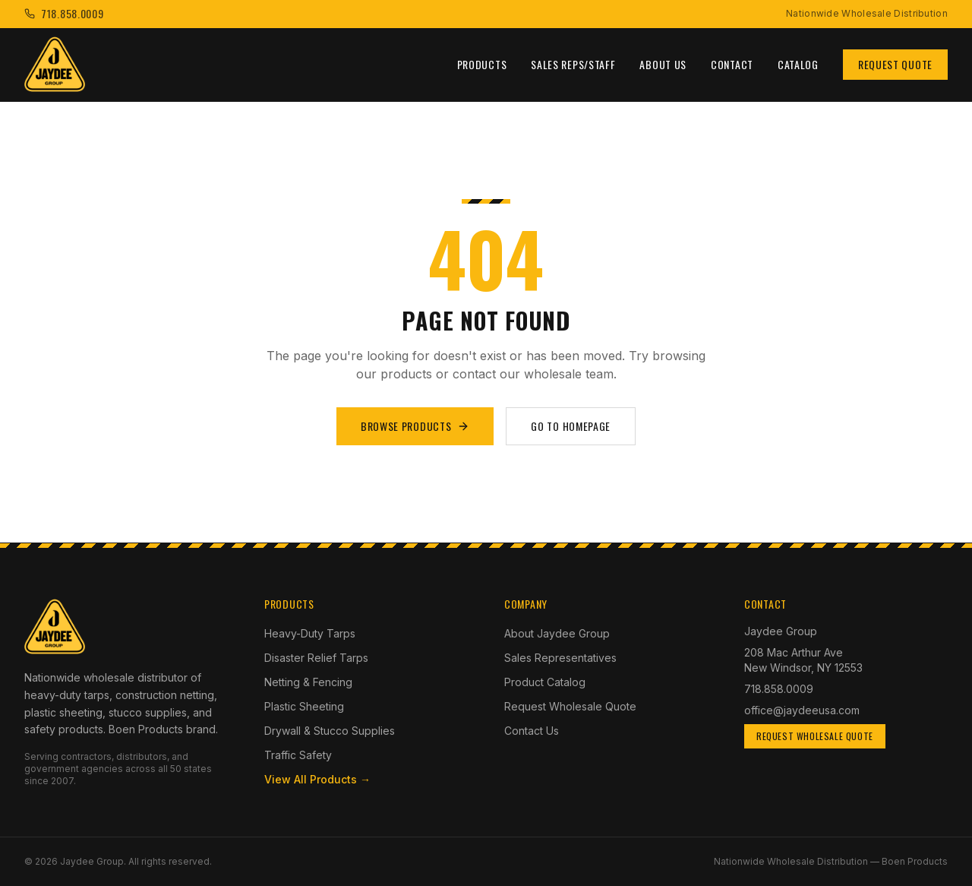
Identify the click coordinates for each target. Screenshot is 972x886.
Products (482, 64)
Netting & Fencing (308, 682)
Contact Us (531, 730)
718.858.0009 (778, 688)
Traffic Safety (298, 754)
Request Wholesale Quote (570, 706)
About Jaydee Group (557, 633)
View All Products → (317, 779)
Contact (732, 64)
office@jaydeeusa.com (802, 710)
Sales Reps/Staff (573, 64)
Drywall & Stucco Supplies (329, 730)
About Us (662, 64)
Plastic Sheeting (304, 706)
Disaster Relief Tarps (316, 657)
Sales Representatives (560, 657)
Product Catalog (544, 682)
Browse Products (415, 426)
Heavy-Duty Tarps (309, 633)
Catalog (798, 64)
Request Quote (895, 64)
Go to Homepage (571, 426)
